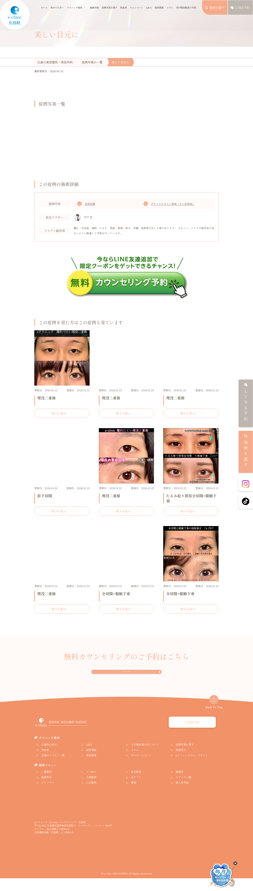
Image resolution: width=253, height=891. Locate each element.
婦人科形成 (182, 795)
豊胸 (133, 795)
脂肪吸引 (46, 790)
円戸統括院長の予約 (186, 7)
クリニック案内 (74, 7)
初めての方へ (57, 7)
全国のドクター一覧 (53, 768)
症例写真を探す (109, 7)
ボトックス (47, 795)
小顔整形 (91, 790)
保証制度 (91, 768)
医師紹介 (181, 762)
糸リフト (136, 790)
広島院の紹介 (49, 757)
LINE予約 (245, 405)
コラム (170, 7)
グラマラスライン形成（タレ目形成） (173, 204)
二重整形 (46, 784)
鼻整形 (179, 784)
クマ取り (91, 784)
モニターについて (141, 768)
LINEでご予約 (126, 679)
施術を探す (245, 454)
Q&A (149, 7)
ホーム (44, 7)
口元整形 (91, 795)
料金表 (123, 7)
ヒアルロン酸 (183, 790)
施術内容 (94, 7)
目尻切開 (90, 204)
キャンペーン (136, 7)
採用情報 (159, 7)
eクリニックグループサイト (192, 768)
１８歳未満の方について (145, 757)
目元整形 (136, 784)
